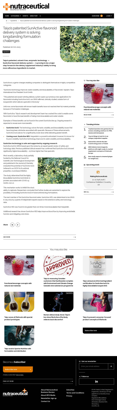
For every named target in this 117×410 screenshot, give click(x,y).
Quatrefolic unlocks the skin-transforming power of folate (98, 143)
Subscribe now (91, 330)
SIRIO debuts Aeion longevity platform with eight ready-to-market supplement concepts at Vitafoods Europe (100, 150)
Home (7, 16)
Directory (34, 16)
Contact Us (45, 401)
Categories (15, 16)
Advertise (70, 390)
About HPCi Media (48, 395)
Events (25, 16)
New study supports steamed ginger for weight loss (100, 158)
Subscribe (97, 16)
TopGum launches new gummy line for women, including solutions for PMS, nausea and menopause (101, 131)
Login (108, 16)
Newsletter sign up (49, 398)
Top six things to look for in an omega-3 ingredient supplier (98, 137)
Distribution (30, 327)
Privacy (69, 396)
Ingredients (6, 51)
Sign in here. (19, 375)
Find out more (8, 381)
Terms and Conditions (75, 393)
